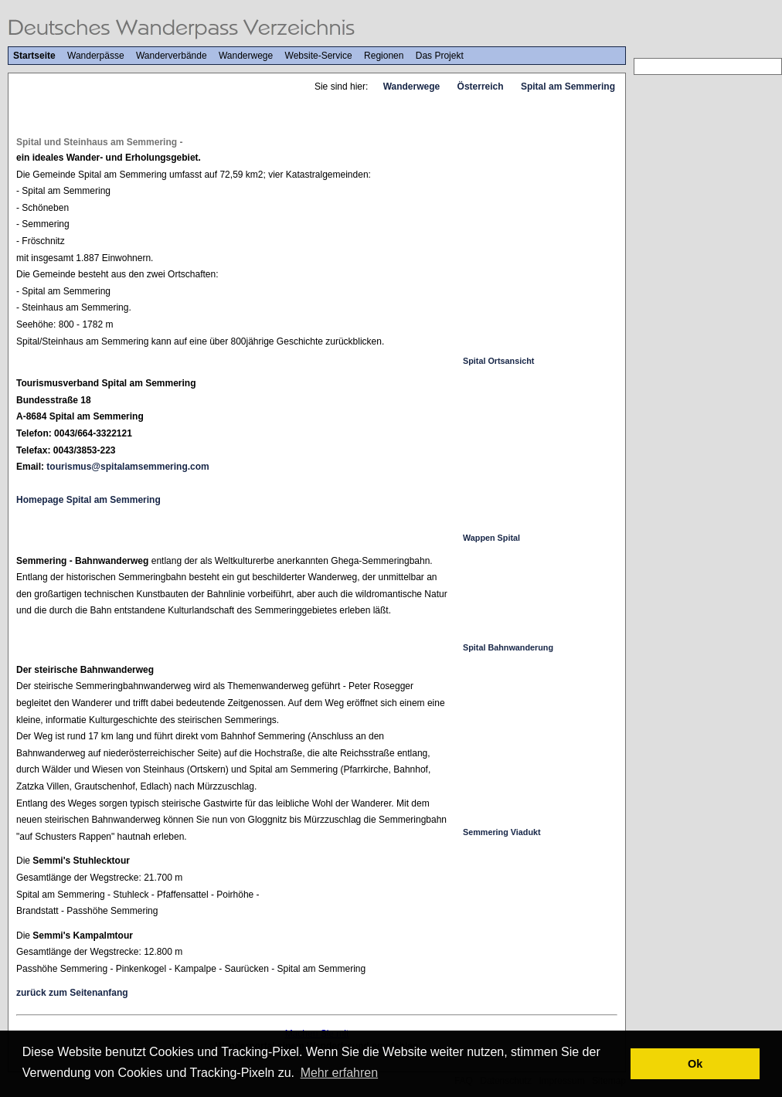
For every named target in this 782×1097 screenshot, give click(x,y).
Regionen (383, 55)
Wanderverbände (171, 55)
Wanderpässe (95, 55)
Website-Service (318, 55)
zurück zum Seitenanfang (72, 992)
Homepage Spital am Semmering (88, 499)
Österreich (480, 86)
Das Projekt (440, 55)
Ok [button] (695, 1064)
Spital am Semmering (568, 86)
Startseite (34, 55)
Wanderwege (246, 55)
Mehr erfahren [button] (340, 1072)
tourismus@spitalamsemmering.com (127, 466)
